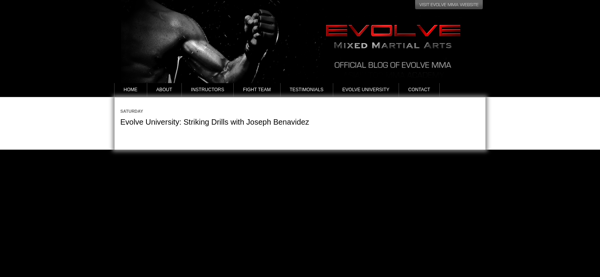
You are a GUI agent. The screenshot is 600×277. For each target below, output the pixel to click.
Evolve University (365, 89)
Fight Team (257, 89)
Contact (419, 89)
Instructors (207, 89)
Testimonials (307, 89)
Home (131, 89)
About (164, 89)
